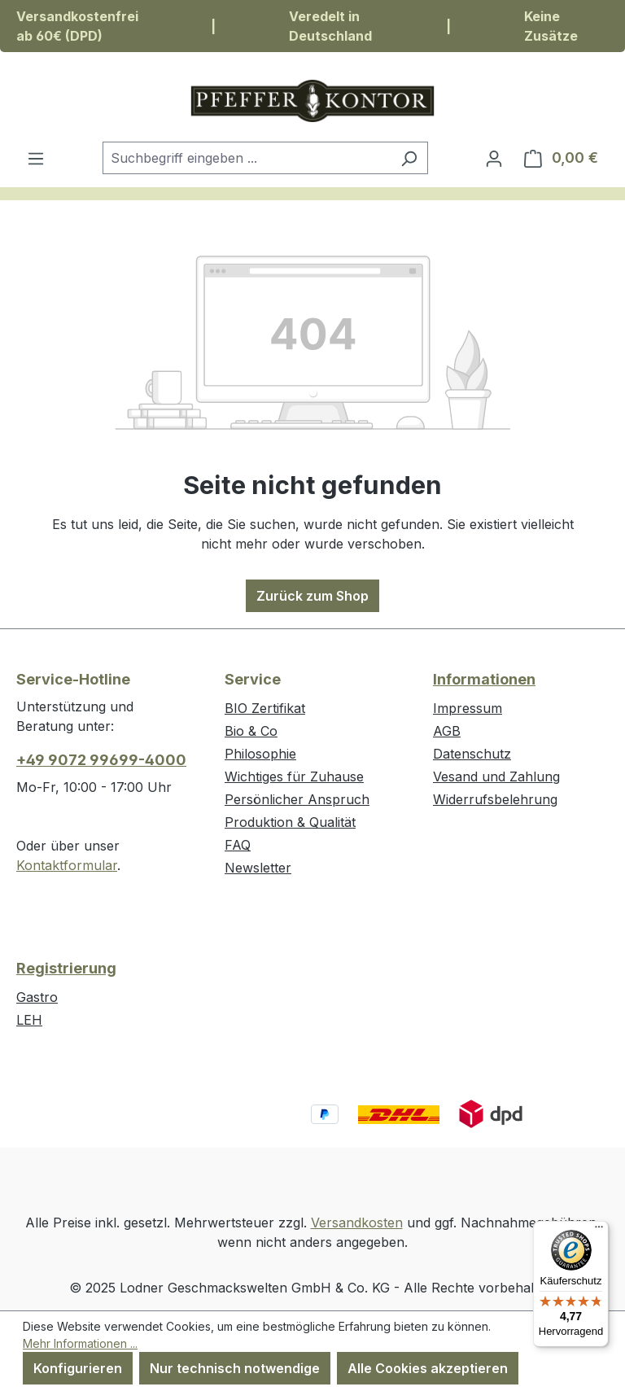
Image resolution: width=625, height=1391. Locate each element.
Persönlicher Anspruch (297, 799)
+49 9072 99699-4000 (101, 759)
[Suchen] (409, 158)
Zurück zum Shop (312, 596)
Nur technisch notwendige (235, 1368)
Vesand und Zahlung (496, 776)
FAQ (238, 845)
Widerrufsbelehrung (495, 799)
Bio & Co (251, 731)
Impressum (467, 708)
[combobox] (247, 158)
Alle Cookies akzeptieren (427, 1368)
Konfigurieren (77, 1368)
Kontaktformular (66, 865)
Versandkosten (357, 1222)
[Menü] (35, 158)
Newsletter (258, 868)
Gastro (37, 997)
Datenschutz (472, 754)
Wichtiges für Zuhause (294, 776)
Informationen (484, 679)
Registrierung (66, 968)
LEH (29, 1020)
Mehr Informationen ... (80, 1343)
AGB (447, 731)
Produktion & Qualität (290, 822)
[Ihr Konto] (494, 158)
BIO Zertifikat (265, 708)
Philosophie (260, 754)
